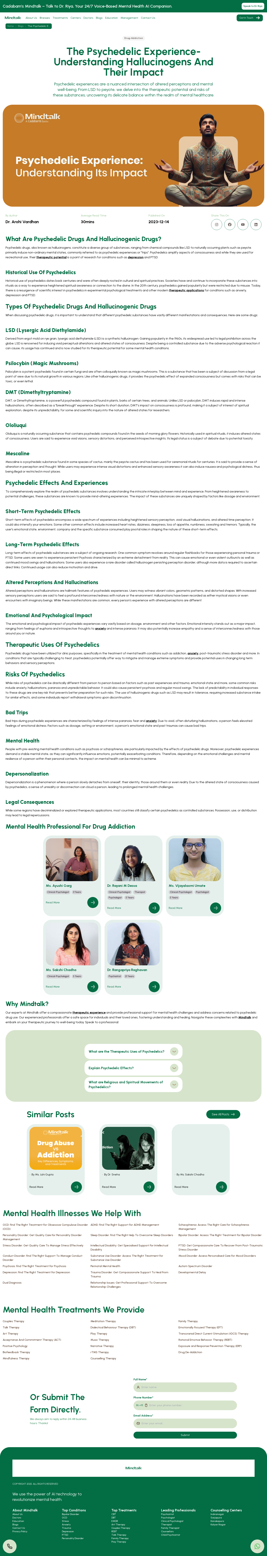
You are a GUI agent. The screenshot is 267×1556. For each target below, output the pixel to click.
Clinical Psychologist (172, 1521)
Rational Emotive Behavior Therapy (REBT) (205, 1339)
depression (136, 257)
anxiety (100, 628)
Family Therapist (170, 1528)
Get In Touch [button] (249, 18)
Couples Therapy (13, 1321)
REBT (114, 1531)
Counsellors (167, 1531)
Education (111, 17)
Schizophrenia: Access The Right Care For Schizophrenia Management (214, 1227)
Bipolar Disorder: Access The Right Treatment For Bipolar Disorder (220, 1235)
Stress (65, 1521)
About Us (31, 17)
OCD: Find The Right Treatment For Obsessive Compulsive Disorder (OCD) (45, 1227)
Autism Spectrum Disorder (195, 1266)
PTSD (65, 1534)
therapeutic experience (89, 1012)
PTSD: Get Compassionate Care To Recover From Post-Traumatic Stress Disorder (221, 1247)
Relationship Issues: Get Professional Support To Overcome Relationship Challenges (129, 1284)
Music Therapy (100, 1339)
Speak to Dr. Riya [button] (252, 6)
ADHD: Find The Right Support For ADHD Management (125, 1224)
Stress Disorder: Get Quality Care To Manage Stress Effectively (43, 1245)
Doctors (88, 17)
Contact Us (148, 17)
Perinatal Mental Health (105, 1266)
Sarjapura (216, 1517)
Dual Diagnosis (12, 1282)
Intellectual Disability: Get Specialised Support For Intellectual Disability (129, 1247)
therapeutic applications (186, 290)
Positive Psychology (15, 1346)
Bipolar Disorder (70, 1514)
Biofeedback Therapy (16, 1352)
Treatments (60, 17)
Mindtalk (244, 1017)
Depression (68, 1531)
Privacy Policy (19, 1531)
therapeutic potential (51, 257)
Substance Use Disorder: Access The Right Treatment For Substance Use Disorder (127, 1258)
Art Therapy (10, 1333)
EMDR (114, 1521)
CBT (113, 1514)
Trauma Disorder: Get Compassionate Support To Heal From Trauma (129, 1274)
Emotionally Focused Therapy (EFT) (201, 1327)
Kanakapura (217, 1521)
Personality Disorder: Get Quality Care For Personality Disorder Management (42, 1237)
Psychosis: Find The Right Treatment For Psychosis (34, 1266)
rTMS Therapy (100, 1352)
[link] (92, 902)
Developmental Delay (192, 1272)
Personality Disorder (73, 1538)
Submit (185, 1435)
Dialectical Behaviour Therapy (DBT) (113, 1327)
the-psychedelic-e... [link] (39, 26)
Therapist (166, 1524)
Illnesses (45, 17)
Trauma (66, 1528)
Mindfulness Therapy (16, 1358)
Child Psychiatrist (170, 1534)
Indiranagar (217, 1514)
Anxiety (66, 1524)
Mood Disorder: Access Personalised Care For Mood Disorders (217, 1255)
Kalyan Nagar (218, 1524)
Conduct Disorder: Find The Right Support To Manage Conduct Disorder (42, 1258)
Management (129, 17)
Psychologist (168, 1517)
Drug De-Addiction (190, 1352)
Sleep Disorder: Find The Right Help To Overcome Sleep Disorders (132, 1235)
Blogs (99, 17)
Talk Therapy (11, 1327)
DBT (113, 1517)
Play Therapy (99, 1333)
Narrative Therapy (102, 1346)
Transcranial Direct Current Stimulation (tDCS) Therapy (214, 1333)
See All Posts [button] (223, 1114)
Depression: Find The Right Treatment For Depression (36, 1272)
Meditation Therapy (103, 1321)
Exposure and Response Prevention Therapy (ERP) (210, 1346)
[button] (72, 876)
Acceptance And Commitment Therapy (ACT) (32, 1339)
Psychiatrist (167, 1514)
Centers (76, 17)
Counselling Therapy (103, 1358)
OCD (64, 1517)
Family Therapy (188, 1321)
